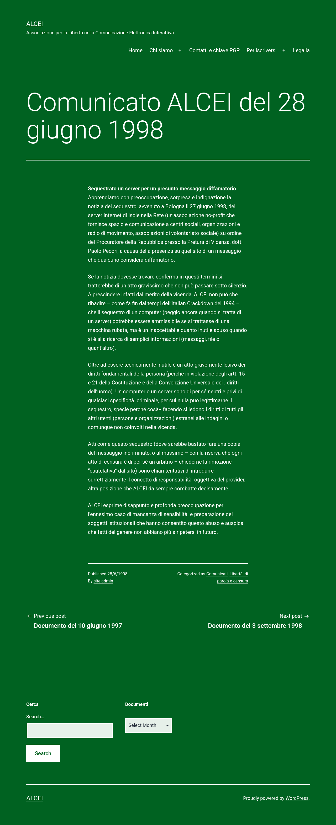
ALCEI (34, 24)
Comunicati (217, 573)
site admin (103, 580)
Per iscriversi (261, 50)
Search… (35, 716)
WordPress (297, 798)
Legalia (301, 50)
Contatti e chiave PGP (214, 50)
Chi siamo (161, 50)
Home (135, 50)
